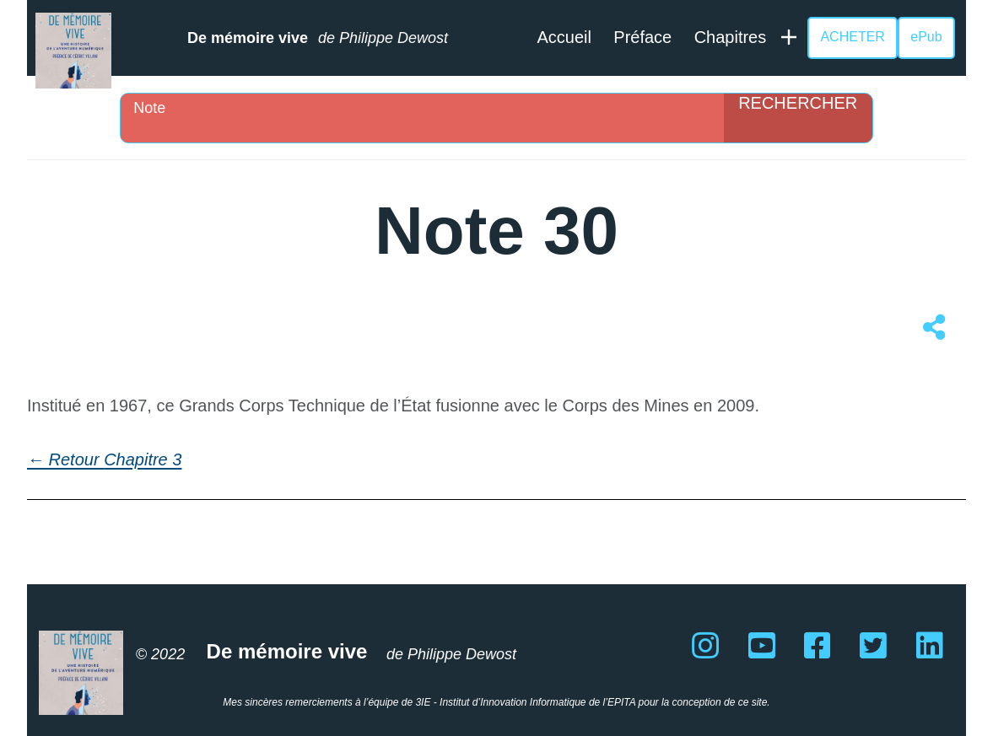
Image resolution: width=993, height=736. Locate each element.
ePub (926, 37)
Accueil (564, 37)
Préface (642, 37)
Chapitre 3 (142, 459)
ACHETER (852, 37)
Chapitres (730, 37)
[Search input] (426, 108)
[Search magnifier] (798, 118)
